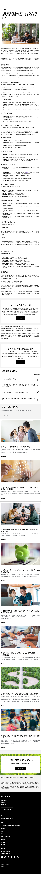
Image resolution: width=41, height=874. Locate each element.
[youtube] (14, 857)
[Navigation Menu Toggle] (39, 2)
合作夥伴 (3, 828)
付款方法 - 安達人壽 (5, 853)
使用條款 (7, 864)
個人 (2, 815)
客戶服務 (3, 848)
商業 (2, 822)
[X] (11, 857)
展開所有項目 (37, 374)
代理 (2, 831)
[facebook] (2, 857)
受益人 (27, 172)
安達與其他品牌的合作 (6, 836)
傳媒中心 (3, 844)
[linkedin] (5, 857)
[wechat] (8, 857)
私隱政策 (3, 864)
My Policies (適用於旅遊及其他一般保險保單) (10, 825)
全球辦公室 (3, 804)
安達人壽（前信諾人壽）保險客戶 (8, 818)
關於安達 (3, 839)
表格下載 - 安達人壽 (5, 851)
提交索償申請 (4, 800)
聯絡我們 (3, 802)
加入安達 (3, 842)
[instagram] (18, 857)
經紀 (2, 833)
